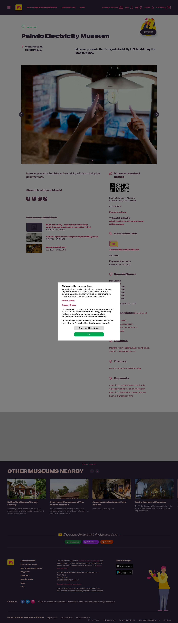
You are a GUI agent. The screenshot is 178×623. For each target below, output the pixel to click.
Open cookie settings (89, 328)
